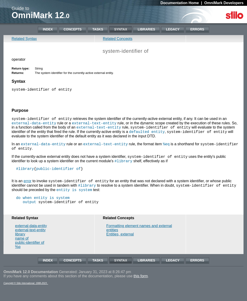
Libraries (146, 29)
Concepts (73, 29)
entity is (66, 199)
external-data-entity (34, 125)
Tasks (97, 29)
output (29, 213)
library (20, 247)
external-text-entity (94, 125)
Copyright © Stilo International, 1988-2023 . (25, 296)
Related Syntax (24, 39)
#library (123, 166)
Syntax (120, 29)
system (85, 199)
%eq (166, 148)
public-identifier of (58, 175)
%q (17, 259)
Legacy (172, 29)
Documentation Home (179, 3)
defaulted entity (147, 135)
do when (24, 208)
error (28, 190)
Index (48, 29)
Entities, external (120, 247)
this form (140, 289)
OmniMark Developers (224, 3)
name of (22, 251)
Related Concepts (117, 39)
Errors (197, 29)
